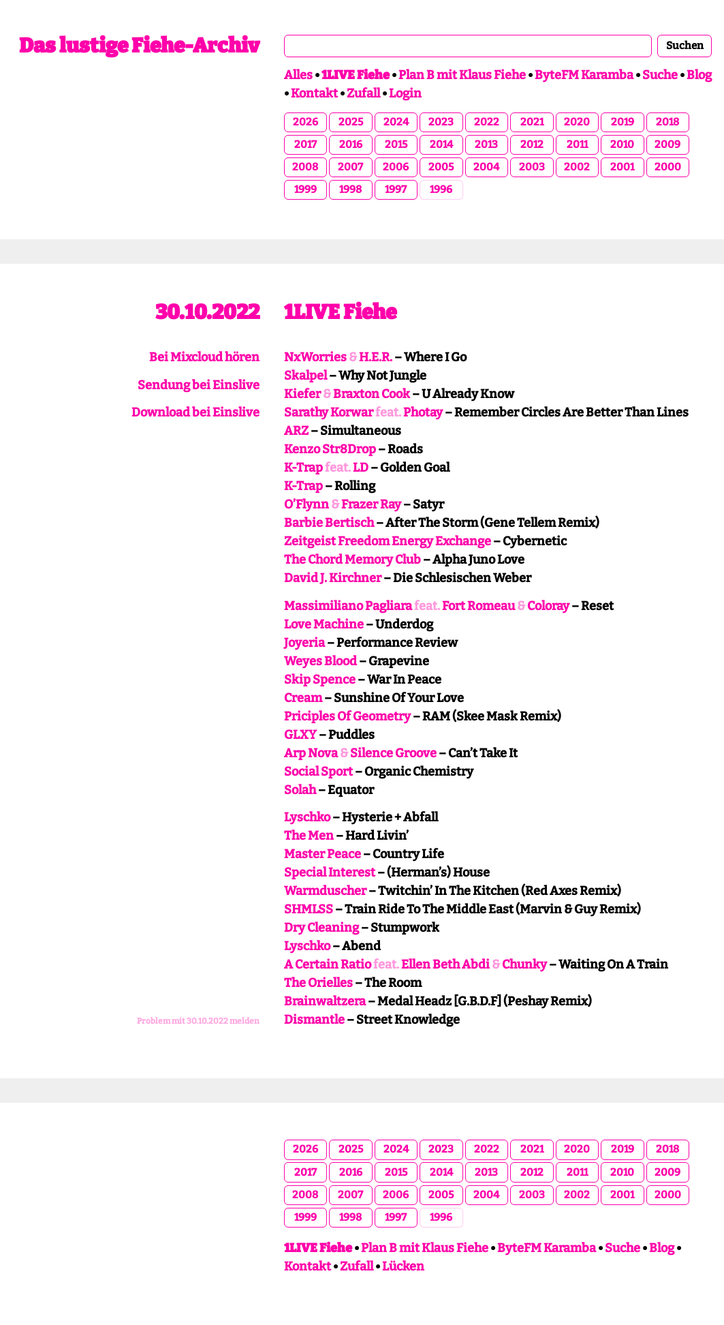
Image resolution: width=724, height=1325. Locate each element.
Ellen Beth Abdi (445, 964)
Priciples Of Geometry (347, 716)
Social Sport (318, 771)
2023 (441, 122)
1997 (396, 189)
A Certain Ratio (327, 964)
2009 (667, 144)
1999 (305, 189)
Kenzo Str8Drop (330, 449)
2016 (350, 144)
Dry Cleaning (321, 927)
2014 (441, 144)
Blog (699, 74)
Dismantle (314, 1019)
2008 (305, 167)
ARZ (296, 430)
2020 (577, 122)
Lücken (403, 1266)
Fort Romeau (478, 605)
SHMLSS (308, 909)
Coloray (548, 605)
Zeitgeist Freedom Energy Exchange (387, 541)
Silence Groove (393, 753)
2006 (396, 167)
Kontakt (314, 93)
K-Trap (303, 467)
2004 (486, 167)
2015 (396, 144)
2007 (350, 167)
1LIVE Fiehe (340, 312)
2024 (396, 122)
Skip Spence (320, 679)
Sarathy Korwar (328, 412)
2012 (532, 144)
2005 (441, 167)
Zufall (363, 93)
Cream (303, 697)
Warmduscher (325, 890)
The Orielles (318, 982)
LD (360, 467)
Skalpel (305, 375)
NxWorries (315, 357)
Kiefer (302, 393)
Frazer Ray (371, 504)
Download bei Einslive (195, 412)
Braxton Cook (371, 393)
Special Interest (329, 872)
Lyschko (307, 817)
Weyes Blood (320, 661)
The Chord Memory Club (352, 559)
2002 (577, 167)
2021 (532, 122)
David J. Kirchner (332, 577)
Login (405, 93)
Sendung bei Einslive (198, 385)
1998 (350, 189)
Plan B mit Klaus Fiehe (462, 74)
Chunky (524, 964)
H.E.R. (375, 357)
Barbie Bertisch (329, 522)
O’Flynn (306, 504)
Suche (660, 74)
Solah (300, 789)
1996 (441, 189)
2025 (351, 122)
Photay (423, 412)
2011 (577, 144)
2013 (486, 144)
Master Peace (322, 854)
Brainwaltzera (325, 1001)
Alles (298, 74)
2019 (622, 122)
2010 (622, 144)
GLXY (300, 734)
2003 (532, 167)
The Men (309, 835)
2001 (622, 167)
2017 (305, 144)
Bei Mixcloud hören (204, 357)
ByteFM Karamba (584, 74)
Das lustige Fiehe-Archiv (139, 45)
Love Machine (324, 624)
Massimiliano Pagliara (348, 605)
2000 (668, 167)
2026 (305, 122)
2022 (486, 122)
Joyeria (304, 642)
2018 (667, 122)
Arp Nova (311, 753)
